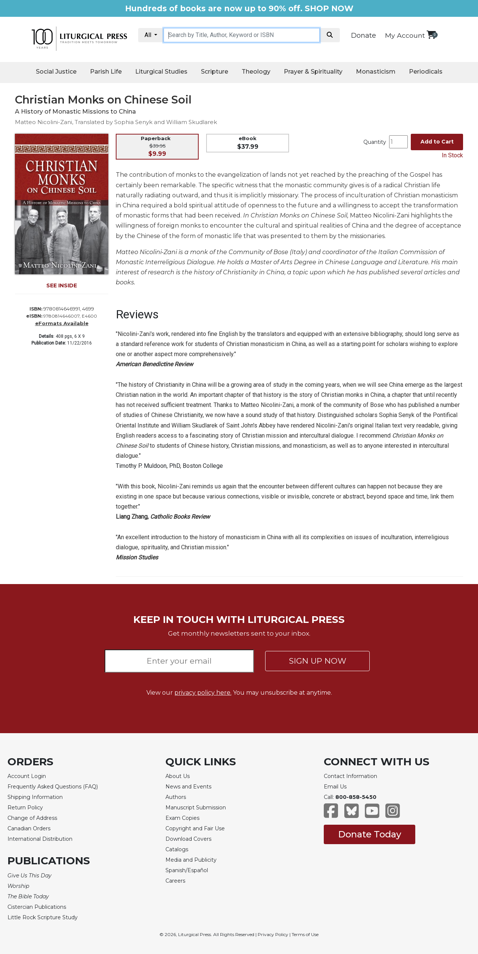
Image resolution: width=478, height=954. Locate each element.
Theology (256, 71)
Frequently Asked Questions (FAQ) (52, 786)
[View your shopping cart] (431, 34)
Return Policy (25, 807)
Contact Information (350, 776)
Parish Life (106, 71)
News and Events (188, 786)
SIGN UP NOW (317, 661)
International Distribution (39, 839)
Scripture (214, 71)
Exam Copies (182, 818)
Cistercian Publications (36, 907)
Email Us (335, 786)
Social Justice (56, 71)
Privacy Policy (273, 934)
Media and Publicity (191, 859)
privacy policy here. (203, 692)
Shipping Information (35, 797)
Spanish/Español (186, 870)
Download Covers (188, 839)
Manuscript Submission (195, 807)
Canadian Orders (28, 828)
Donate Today (369, 834)
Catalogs (176, 849)
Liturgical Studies (161, 71)
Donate (363, 35)
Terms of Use (305, 934)
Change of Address (32, 818)
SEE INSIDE (61, 285)
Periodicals (426, 71)
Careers (175, 880)
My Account (405, 35)
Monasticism (375, 71)
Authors (175, 797)
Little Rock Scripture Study (42, 917)
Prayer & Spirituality (313, 71)
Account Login (26, 776)
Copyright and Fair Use (195, 828)
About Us (177, 776)
